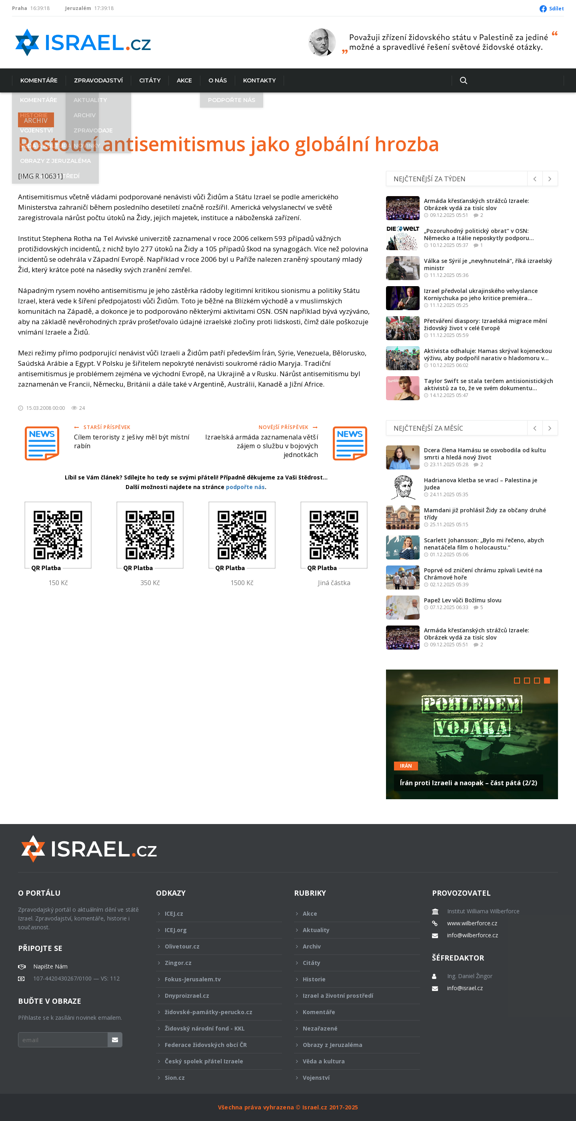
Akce (184, 80)
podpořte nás (245, 487)
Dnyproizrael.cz (213, 995)
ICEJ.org (213, 930)
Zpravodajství (98, 80)
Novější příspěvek (288, 427)
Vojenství (351, 1077)
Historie (351, 979)
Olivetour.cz (213, 946)
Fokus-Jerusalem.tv (213, 979)
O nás (217, 80)
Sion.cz (213, 1077)
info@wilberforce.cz (472, 935)
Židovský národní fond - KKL (213, 1028)
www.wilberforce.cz (472, 923)
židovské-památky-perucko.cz (213, 1012)
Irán (406, 765)
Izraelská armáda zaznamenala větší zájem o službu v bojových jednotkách (261, 446)
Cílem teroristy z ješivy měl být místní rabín (131, 441)
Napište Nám (50, 966)
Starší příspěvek (102, 427)
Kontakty (259, 80)
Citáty (149, 80)
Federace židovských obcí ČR (213, 1045)
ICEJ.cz (213, 913)
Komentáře (39, 80)
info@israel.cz (465, 988)
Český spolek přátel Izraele (213, 1061)
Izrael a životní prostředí (351, 995)
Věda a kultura (351, 1061)
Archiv (36, 120)
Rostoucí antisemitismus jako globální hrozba (229, 144)
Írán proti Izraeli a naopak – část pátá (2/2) (468, 782)
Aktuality (351, 930)
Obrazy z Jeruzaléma (351, 1045)
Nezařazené (351, 1028)
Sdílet (556, 8)
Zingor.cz (213, 963)
